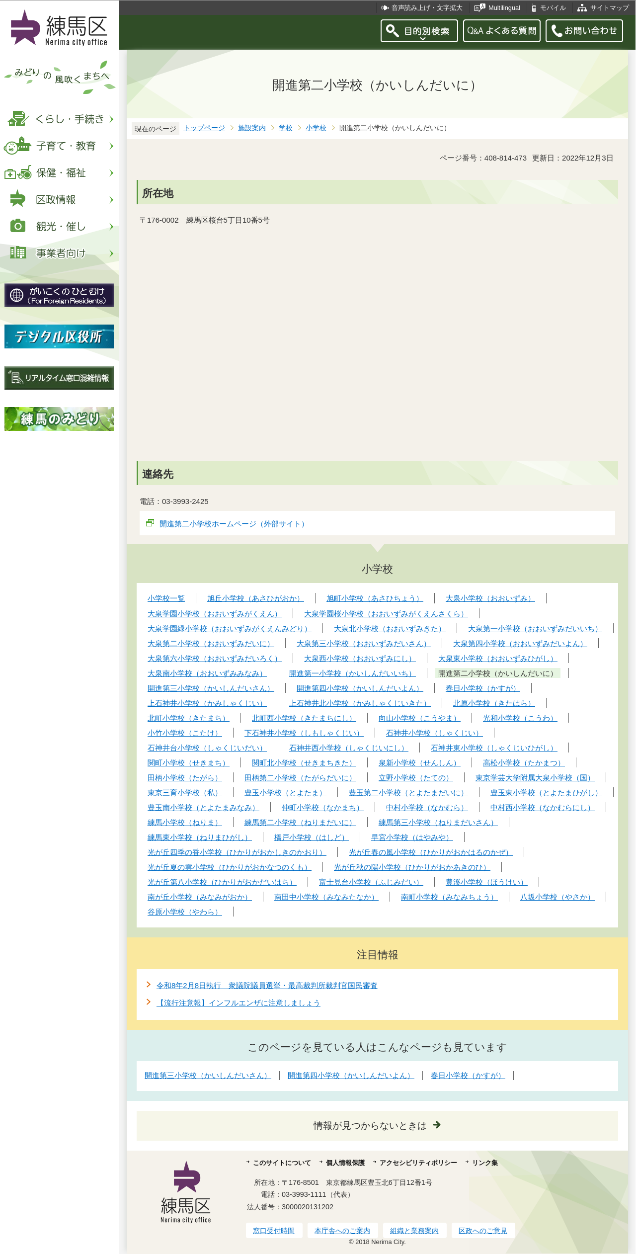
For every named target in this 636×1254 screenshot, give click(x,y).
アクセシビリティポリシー (418, 1163)
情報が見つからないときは (370, 1125)
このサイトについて (282, 1163)
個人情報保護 (345, 1163)
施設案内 (252, 128)
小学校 (316, 128)
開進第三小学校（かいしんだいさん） (208, 1075)
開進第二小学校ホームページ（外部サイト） (234, 523)
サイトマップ (609, 7)
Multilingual (504, 7)
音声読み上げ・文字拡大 (427, 7)
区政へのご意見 (483, 1231)
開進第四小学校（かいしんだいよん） (351, 1075)
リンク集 (485, 1163)
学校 (286, 128)
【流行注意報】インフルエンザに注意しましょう (238, 1003)
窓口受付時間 (274, 1231)
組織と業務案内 (414, 1231)
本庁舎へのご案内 (342, 1231)
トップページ (204, 128)
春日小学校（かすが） (468, 1075)
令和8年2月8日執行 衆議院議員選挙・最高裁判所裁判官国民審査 (267, 985)
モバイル (553, 7)
